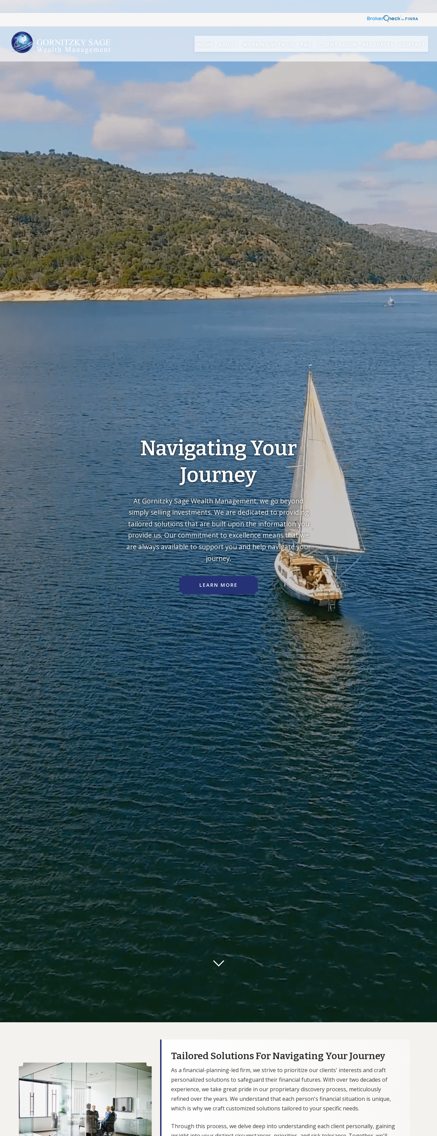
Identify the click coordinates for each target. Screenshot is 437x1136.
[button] (190, 31)
